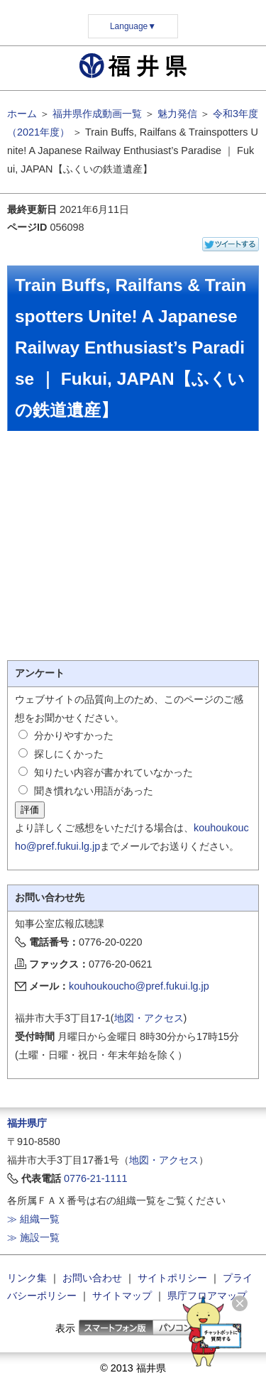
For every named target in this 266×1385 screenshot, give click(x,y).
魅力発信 (177, 113)
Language (133, 26)
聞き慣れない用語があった (93, 790)
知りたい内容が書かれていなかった (113, 772)
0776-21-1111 (96, 1178)
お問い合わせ (92, 1277)
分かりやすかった (73, 735)
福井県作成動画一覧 (97, 113)
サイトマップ (122, 1295)
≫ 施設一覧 (33, 1237)
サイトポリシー (172, 1277)
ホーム (22, 113)
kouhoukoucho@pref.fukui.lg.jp (139, 986)
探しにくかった (69, 754)
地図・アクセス (149, 1018)
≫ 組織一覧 (33, 1219)
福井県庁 (27, 1123)
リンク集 (27, 1277)
